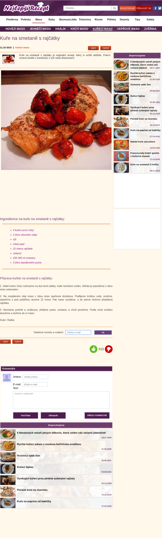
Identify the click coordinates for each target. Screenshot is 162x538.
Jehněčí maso (40, 28)
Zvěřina (150, 28)
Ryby (52, 19)
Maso (38, 19)
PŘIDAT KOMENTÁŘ (97, 415)
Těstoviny (85, 19)
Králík (60, 28)
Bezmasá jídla (68, 19)
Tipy (137, 19)
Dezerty (124, 19)
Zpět (93, 48)
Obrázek (53, 415)
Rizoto (99, 19)
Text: (16, 388)
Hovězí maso (15, 28)
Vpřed (106, 48)
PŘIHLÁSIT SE (144, 8)
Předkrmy (12, 19)
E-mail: (30, 384)
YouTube (25, 415)
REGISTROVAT (127, 8)
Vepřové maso (128, 28)
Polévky (26, 19)
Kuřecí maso (102, 28)
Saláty (150, 19)
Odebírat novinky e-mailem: (62, 332)
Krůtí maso (79, 28)
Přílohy (111, 19)
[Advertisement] (137, 228)
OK (103, 333)
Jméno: (30, 376)
